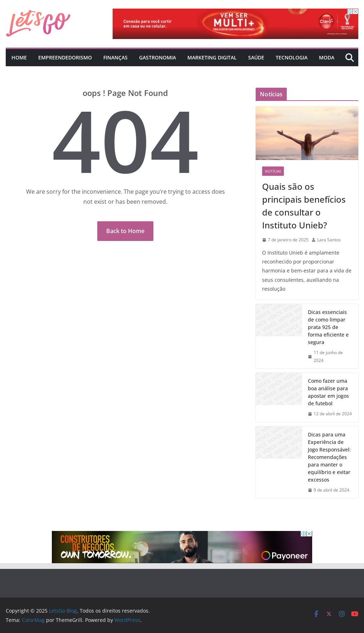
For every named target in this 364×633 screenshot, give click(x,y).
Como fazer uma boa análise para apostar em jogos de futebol (328, 392)
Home (19, 57)
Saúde (256, 57)
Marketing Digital (212, 57)
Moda (326, 57)
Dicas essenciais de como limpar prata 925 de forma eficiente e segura (328, 327)
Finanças (115, 57)
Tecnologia (292, 57)
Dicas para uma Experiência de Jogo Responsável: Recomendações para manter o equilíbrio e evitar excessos (329, 457)
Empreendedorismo (65, 57)
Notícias (273, 171)
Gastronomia (157, 57)
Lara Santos (329, 240)
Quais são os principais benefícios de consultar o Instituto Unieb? (304, 205)
